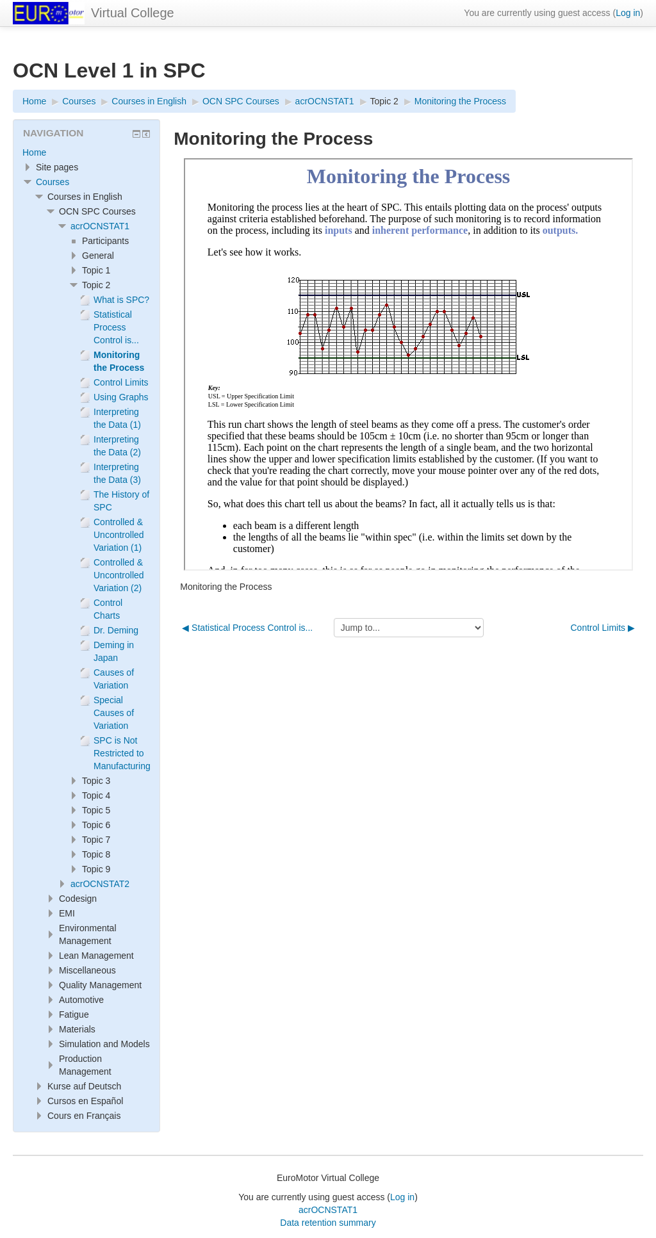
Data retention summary (327, 1223)
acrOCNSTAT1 (99, 226)
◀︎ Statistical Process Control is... (247, 628)
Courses (52, 182)
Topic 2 (384, 101)
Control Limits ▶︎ (603, 628)
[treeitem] (86, 152)
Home (34, 152)
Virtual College (132, 13)
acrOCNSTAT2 (99, 884)
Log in (628, 13)
